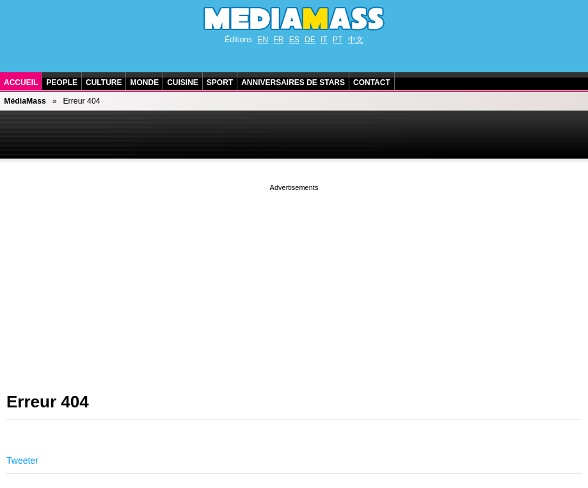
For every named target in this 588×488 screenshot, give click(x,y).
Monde (144, 82)
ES (294, 39)
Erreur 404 (47, 401)
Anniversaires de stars (293, 82)
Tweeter (22, 460)
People (61, 82)
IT (324, 39)
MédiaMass (25, 101)
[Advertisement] (294, 283)
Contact (371, 82)
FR (278, 39)
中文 (355, 39)
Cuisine (182, 82)
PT (337, 39)
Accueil (21, 82)
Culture (104, 82)
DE (310, 39)
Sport (220, 82)
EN (262, 39)
